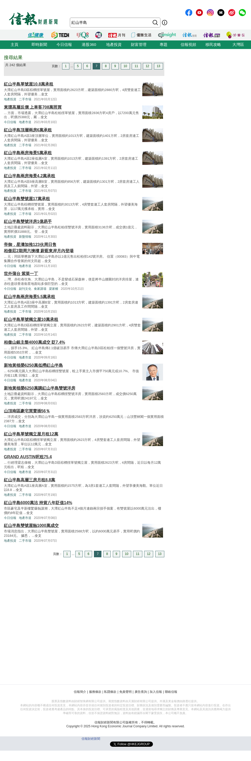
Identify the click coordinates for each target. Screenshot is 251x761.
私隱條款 (110, 692)
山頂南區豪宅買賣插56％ (27, 411)
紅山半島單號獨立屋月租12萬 (31, 434)
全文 (44, 94)
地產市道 (25, 122)
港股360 (89, 44)
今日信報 (64, 44)
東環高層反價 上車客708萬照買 (33, 107)
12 (147, 66)
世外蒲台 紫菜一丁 (21, 273)
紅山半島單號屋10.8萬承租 (28, 84)
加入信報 (156, 692)
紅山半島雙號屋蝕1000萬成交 (31, 525)
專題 (163, 44)
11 (136, 66)
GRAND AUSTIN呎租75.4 (28, 457)
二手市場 (25, 99)
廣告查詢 (141, 692)
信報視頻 (188, 44)
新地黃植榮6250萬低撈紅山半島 (33, 365)
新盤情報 (25, 236)
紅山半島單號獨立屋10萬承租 (31, 319)
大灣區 (238, 44)
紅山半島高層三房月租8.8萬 (29, 480)
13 (158, 66)
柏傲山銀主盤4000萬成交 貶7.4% (34, 342)
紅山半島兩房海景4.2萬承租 (29, 176)
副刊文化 (25, 289)
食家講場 (40, 289)
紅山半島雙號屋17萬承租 (27, 198)
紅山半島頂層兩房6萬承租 (28, 130)
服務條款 (95, 692)
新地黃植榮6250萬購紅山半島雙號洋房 (39, 388)
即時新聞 (39, 44)
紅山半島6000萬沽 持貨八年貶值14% (38, 503)
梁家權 (53, 289)
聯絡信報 (171, 692)
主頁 (14, 44)
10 (125, 66)
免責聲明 (125, 692)
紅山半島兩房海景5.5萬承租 (29, 296)
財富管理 (138, 44)
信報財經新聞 (91, 739)
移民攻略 (213, 44)
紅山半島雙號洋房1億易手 (28, 221)
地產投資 (114, 44)
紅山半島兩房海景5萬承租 (28, 153)
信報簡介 (80, 692)
